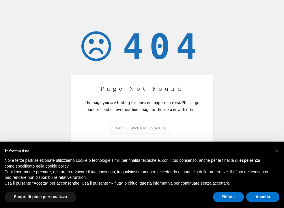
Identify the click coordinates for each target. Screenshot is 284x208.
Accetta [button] (262, 196)
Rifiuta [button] (228, 196)
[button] (276, 150)
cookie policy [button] (57, 166)
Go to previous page (141, 128)
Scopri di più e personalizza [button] (40, 196)
